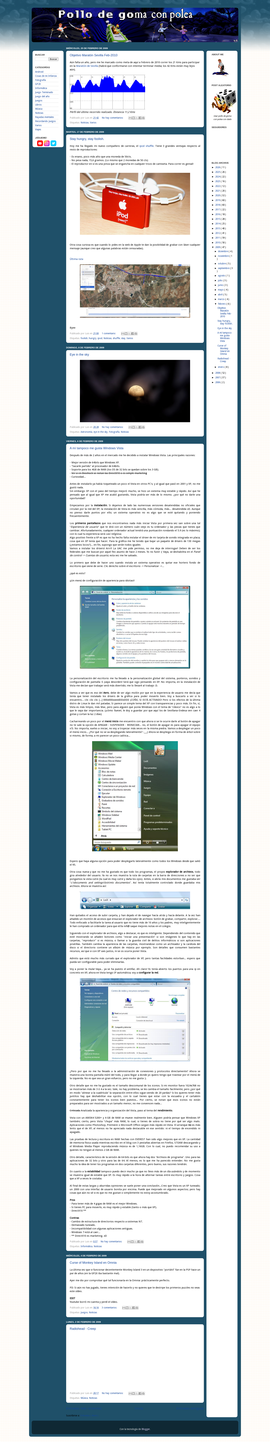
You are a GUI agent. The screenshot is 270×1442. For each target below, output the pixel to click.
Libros (38, 104)
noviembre (224, 256)
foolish (84, 338)
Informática (86, 1246)
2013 (218, 228)
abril (220, 294)
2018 (218, 204)
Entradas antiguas (190, 1408)
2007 (218, 377)
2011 (218, 237)
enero (221, 367)
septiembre (224, 268)
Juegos (84, 1312)
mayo (221, 289)
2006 (218, 382)
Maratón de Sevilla (87, 65)
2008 (218, 372)
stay (123, 338)
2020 (218, 195)
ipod (100, 338)
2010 (218, 242)
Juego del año (42, 96)
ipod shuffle (146, 146)
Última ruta (76, 259)
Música (84, 1398)
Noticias (85, 122)
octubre (222, 263)
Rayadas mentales (44, 117)
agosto (222, 275)
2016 (218, 214)
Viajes (38, 129)
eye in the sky (101, 431)
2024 (218, 176)
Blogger (146, 1429)
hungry (92, 338)
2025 (218, 172)
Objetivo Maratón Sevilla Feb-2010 (93, 55)
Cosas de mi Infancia (46, 76)
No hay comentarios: (113, 117)
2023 (218, 181)
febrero (222, 303)
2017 (218, 209)
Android (39, 71)
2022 (218, 186)
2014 (218, 223)
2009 (218, 247)
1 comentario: (109, 333)
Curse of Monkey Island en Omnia (93, 1262)
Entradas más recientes (83, 1408)
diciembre (223, 251)
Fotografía (114, 431)
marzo (221, 299)
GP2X (38, 84)
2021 (218, 190)
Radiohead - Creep (83, 1328)
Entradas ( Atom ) (89, 1415)
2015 (218, 219)
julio (220, 280)
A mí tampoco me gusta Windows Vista (96, 448)
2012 (218, 233)
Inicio (139, 1408)
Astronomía (86, 431)
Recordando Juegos (45, 121)
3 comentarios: (110, 1307)
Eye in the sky (79, 354)
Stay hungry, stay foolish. (87, 139)
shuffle (116, 338)
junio (221, 285)
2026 (218, 167)
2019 (218, 200)
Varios (93, 122)
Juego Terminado (44, 92)
